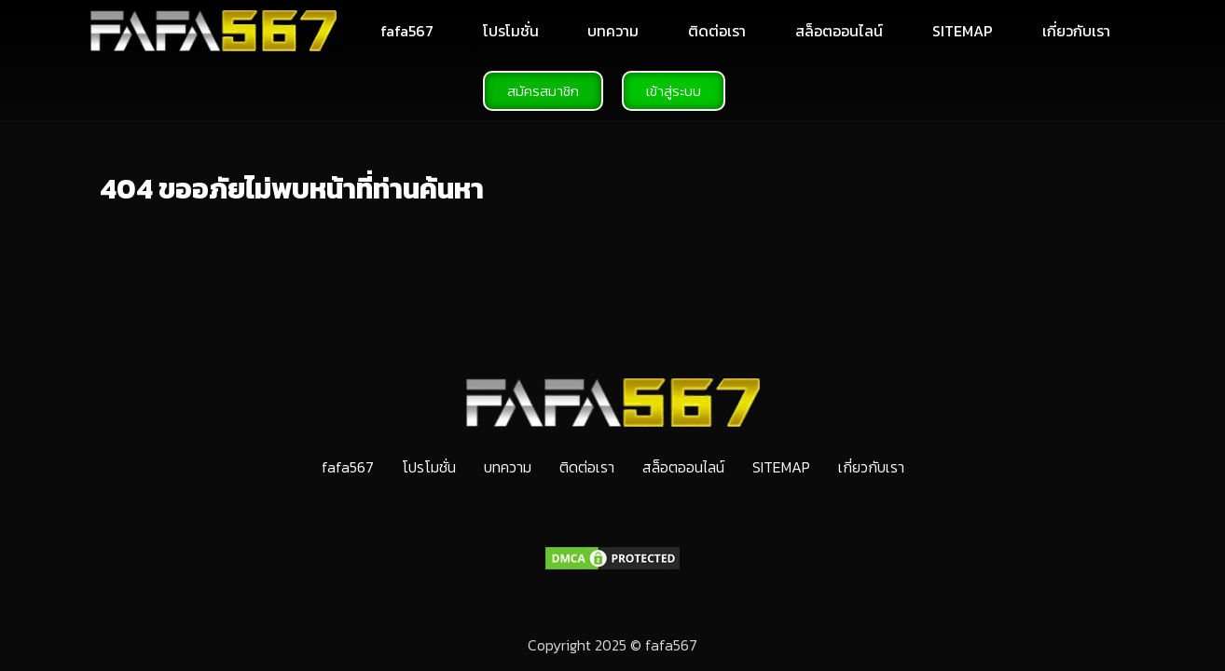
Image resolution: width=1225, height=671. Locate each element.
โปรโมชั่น (511, 31)
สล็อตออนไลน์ (839, 31)
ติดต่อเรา (717, 31)
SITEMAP (962, 31)
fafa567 (407, 31)
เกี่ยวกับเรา (1076, 31)
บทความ (613, 31)
